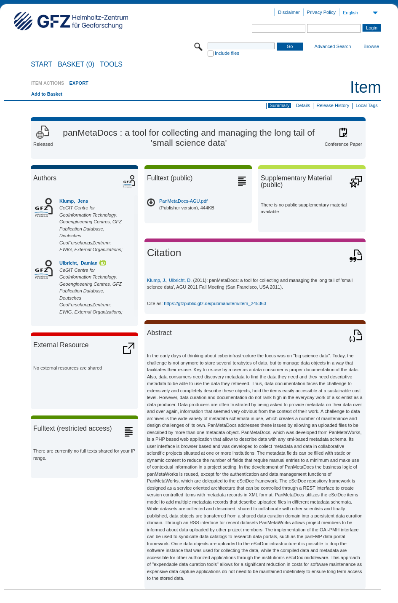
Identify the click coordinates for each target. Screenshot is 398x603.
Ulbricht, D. (180, 280)
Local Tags (366, 105)
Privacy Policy (321, 12)
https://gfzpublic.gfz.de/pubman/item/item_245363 (215, 303)
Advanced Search (333, 46)
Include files (227, 53)
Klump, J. (156, 280)
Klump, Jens (73, 201)
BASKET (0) (76, 64)
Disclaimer (288, 12)
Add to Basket (46, 93)
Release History (333, 105)
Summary (279, 105)
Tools (111, 64)
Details (303, 105)
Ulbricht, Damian (78, 262)
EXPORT (78, 83)
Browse (371, 46)
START (41, 64)
